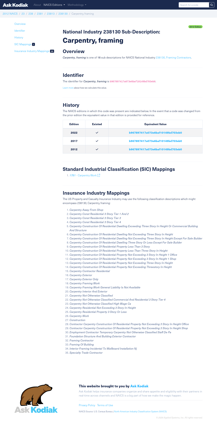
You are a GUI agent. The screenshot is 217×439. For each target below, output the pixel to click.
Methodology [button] (76, 4)
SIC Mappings (24, 44)
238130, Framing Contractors (173, 57)
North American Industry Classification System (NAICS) (140, 411)
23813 (51, 13)
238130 (63, 13)
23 (23, 13)
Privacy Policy (87, 405)
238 (30, 13)
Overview (20, 24)
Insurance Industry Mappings (34, 51)
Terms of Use (105, 405)
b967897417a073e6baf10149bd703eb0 (155, 132)
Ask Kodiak (139, 385)
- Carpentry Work (85, 175)
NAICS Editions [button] (53, 4)
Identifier (19, 30)
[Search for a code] (194, 4)
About (37, 4)
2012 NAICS (10, 13)
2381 (40, 13)
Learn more (68, 87)
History (18, 37)
